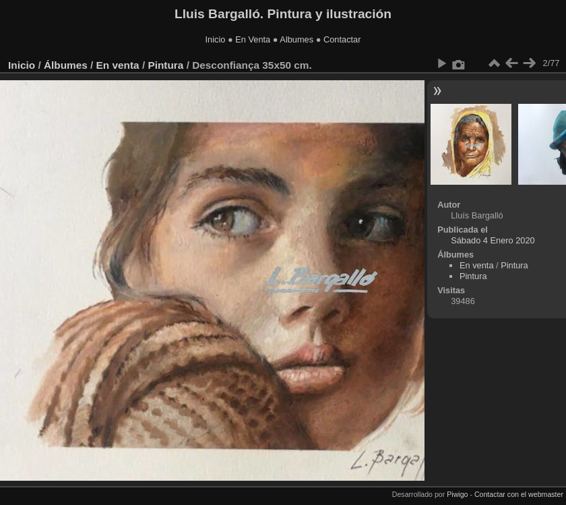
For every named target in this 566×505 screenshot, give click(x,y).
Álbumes (66, 65)
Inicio (216, 39)
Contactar (341, 39)
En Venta (252, 39)
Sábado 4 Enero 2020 (493, 240)
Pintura (165, 65)
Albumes (296, 39)
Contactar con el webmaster (518, 494)
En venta (117, 65)
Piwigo (457, 494)
